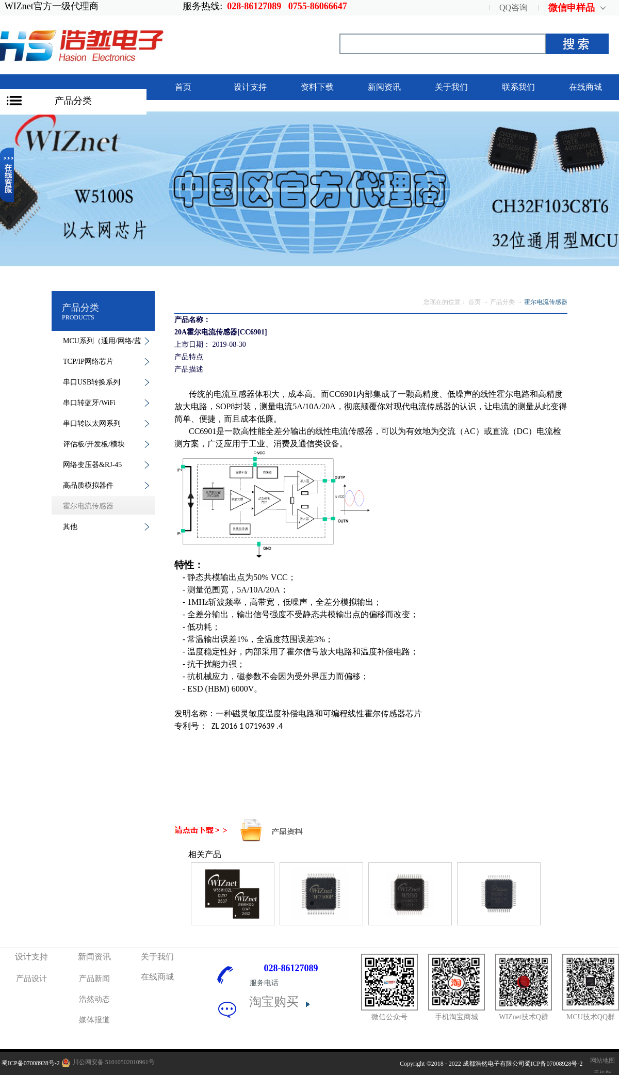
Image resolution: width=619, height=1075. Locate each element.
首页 (183, 87)
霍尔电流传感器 (545, 302)
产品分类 (73, 100)
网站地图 (601, 1060)
